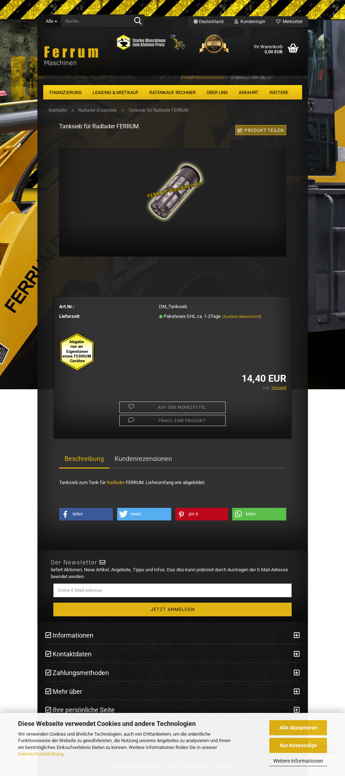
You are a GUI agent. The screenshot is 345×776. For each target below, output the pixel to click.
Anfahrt (248, 92)
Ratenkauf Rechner (172, 92)
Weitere (278, 92)
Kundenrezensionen (143, 458)
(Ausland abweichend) (241, 316)
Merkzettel (289, 21)
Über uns (217, 92)
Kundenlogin (249, 21)
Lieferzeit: (69, 316)
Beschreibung (84, 458)
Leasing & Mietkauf (115, 92)
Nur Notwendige (298, 745)
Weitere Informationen (298, 761)
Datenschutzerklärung (40, 754)
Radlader (116, 482)
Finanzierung (65, 92)
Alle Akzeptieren (298, 728)
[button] (86, 514)
